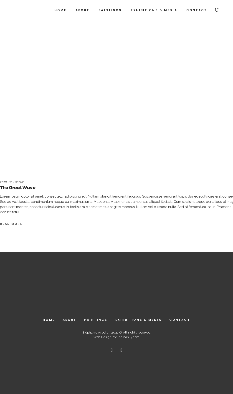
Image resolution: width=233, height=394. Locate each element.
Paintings (95, 320)
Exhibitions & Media (138, 320)
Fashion (19, 182)
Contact (179, 320)
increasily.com (128, 337)
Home (49, 320)
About (70, 320)
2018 (3, 182)
